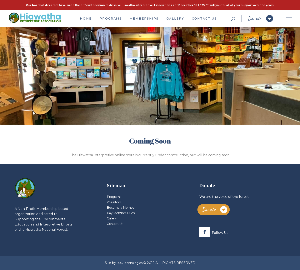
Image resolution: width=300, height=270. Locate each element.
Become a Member (121, 207)
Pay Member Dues (121, 213)
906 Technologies (129, 263)
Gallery (112, 218)
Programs (114, 197)
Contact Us (115, 224)
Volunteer (114, 202)
